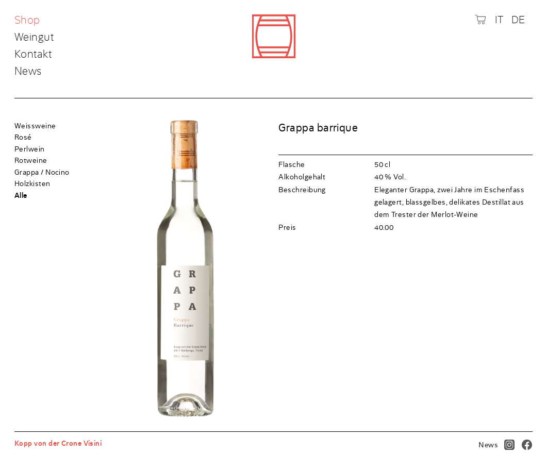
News (28, 71)
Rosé (23, 137)
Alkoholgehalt (301, 176)
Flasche (291, 164)
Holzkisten (32, 183)
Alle (20, 195)
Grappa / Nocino (42, 172)
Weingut (34, 37)
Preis (287, 227)
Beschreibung (301, 189)
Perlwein (29, 149)
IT (499, 19)
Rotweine (30, 160)
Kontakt (33, 54)
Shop (28, 20)
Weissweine (35, 125)
